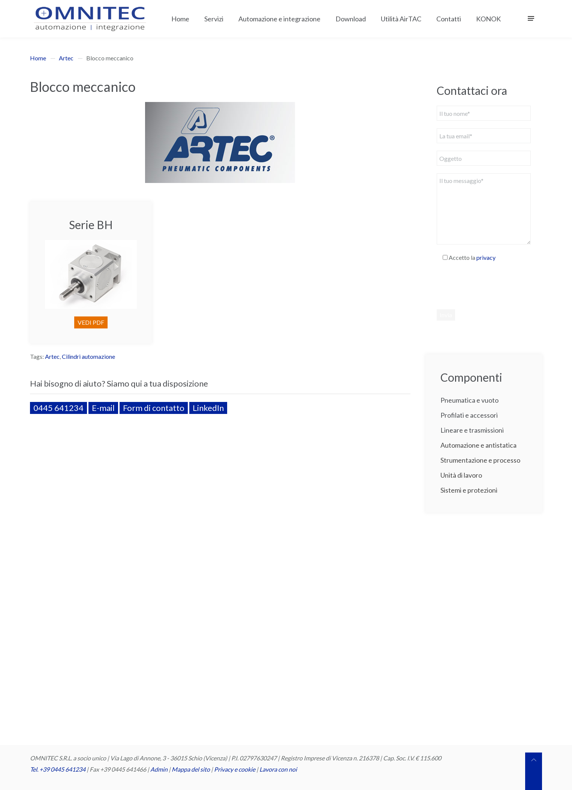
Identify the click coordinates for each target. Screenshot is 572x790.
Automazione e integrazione (279, 19)
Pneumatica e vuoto (469, 400)
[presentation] (494, 285)
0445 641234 (58, 408)
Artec (66, 57)
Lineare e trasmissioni (472, 430)
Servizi (213, 19)
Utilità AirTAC (401, 19)
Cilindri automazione (88, 356)
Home (180, 19)
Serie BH (91, 224)
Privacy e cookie (235, 769)
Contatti (448, 19)
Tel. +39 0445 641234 (57, 769)
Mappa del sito (191, 769)
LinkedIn (208, 408)
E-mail (103, 408)
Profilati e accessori (469, 415)
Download (350, 19)
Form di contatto (153, 408)
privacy (486, 257)
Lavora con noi (278, 769)
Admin (159, 769)
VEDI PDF (91, 322)
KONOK (488, 19)
